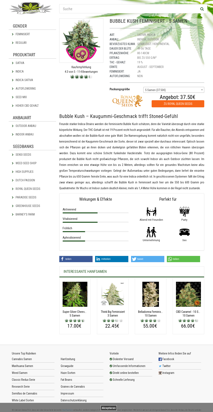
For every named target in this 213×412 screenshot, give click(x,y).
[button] (76, 259)
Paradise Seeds (24, 197)
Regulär (19, 42)
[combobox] (173, 90)
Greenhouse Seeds (26, 206)
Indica (18, 71)
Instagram (166, 372)
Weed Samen (19, 372)
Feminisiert (21, 34)
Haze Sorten (68, 372)
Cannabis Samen (22, 359)
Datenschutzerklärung (74, 400)
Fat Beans (66, 379)
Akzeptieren (108, 408)
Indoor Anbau (23, 134)
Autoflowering (24, 88)
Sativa (18, 63)
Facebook (166, 359)
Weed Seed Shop (24, 163)
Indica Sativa (22, 80)
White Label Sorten (23, 400)
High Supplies (22, 171)
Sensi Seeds (21, 154)
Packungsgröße (120, 89)
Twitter (165, 366)
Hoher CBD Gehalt (25, 105)
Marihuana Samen (22, 366)
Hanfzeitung (68, 359)
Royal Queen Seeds (26, 188)
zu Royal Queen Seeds (178, 103)
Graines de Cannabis (73, 386)
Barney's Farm (23, 214)
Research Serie (21, 386)
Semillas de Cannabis (24, 393)
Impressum (67, 393)
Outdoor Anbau (24, 126)
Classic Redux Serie (23, 379)
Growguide (67, 366)
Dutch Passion (23, 180)
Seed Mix (19, 97)
